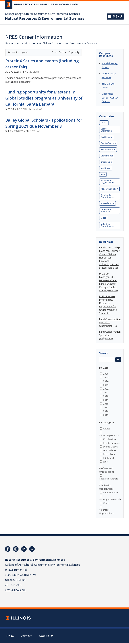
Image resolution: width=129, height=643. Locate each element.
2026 (106, 373)
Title (54, 52)
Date (62, 52)
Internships (106, 161)
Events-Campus (108, 143)
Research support (109, 188)
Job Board (106, 168)
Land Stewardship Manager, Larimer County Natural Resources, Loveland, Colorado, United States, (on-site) (109, 257)
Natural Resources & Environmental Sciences (44, 18)
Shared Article (107, 203)
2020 (106, 396)
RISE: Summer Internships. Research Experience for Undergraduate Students (108, 305)
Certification (106, 137)
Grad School (107, 155)
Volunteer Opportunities (107, 225)
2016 (106, 411)
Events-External (108, 149)
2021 (106, 392)
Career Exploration (106, 129)
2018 (106, 403)
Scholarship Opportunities (107, 196)
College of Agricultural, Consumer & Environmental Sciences (42, 14)
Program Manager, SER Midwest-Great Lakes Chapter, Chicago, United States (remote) (108, 282)
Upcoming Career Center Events (110, 97)
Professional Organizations (108, 181)
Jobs (103, 174)
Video (103, 217)
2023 (106, 385)
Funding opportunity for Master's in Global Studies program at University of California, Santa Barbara (43, 98)
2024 (106, 381)
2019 (106, 399)
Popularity (73, 52)
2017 (106, 407)
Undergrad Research (106, 210)
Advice (104, 122)
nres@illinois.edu (15, 590)
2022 (106, 388)
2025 (106, 377)
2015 (106, 414)
